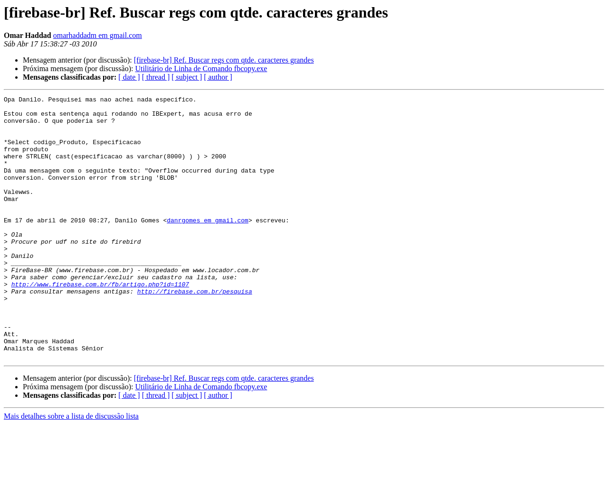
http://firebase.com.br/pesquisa (194, 331)
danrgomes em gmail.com (207, 245)
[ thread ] (156, 77)
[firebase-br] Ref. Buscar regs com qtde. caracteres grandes (224, 60)
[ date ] (129, 77)
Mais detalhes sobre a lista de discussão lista (71, 469)
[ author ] (218, 77)
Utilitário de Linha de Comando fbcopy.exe (201, 68)
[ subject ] (186, 77)
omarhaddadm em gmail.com (97, 35)
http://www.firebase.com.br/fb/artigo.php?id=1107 (100, 322)
